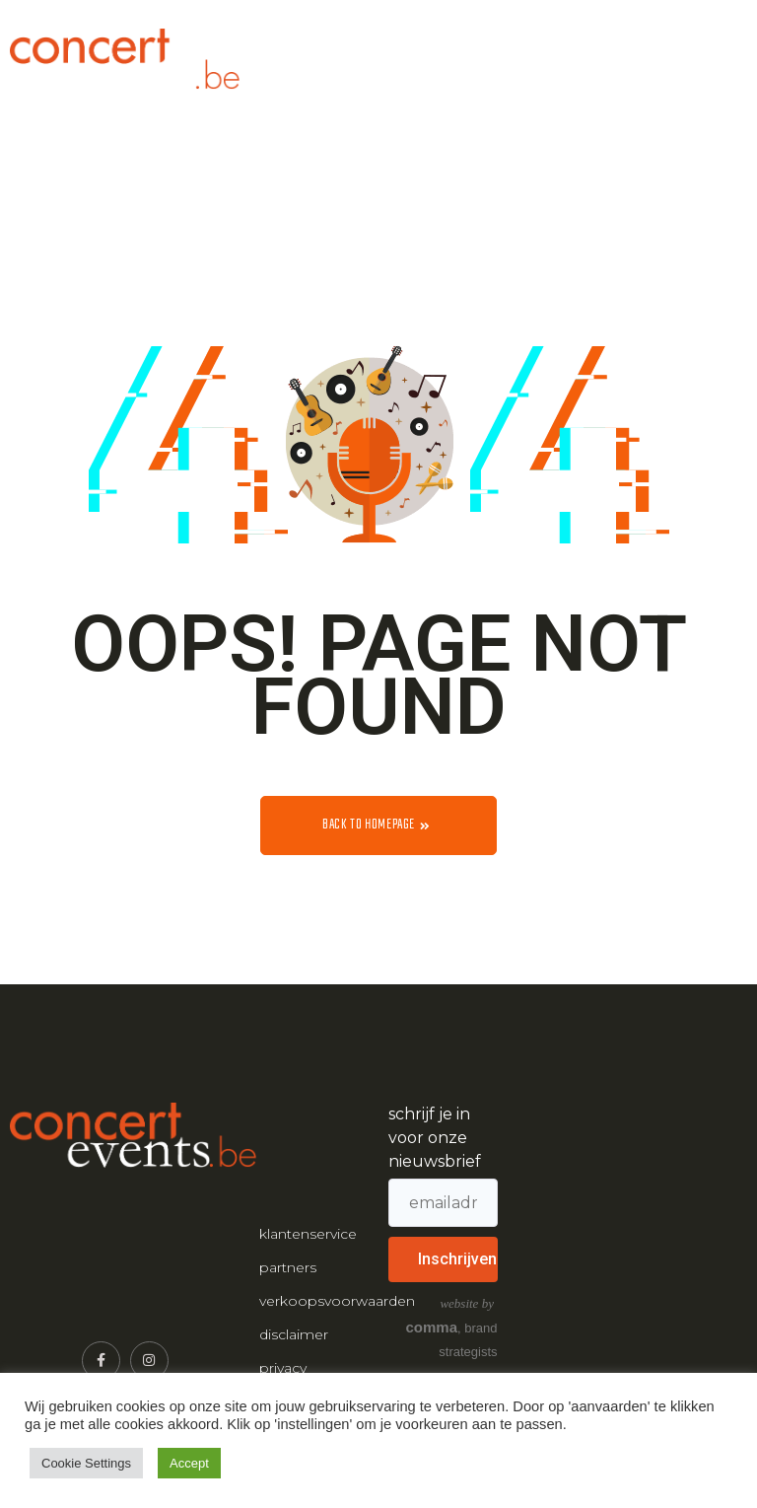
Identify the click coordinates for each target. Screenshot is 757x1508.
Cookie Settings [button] (86, 1463)
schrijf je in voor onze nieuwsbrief (434, 1138)
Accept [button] (189, 1463)
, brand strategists (452, 1327)
